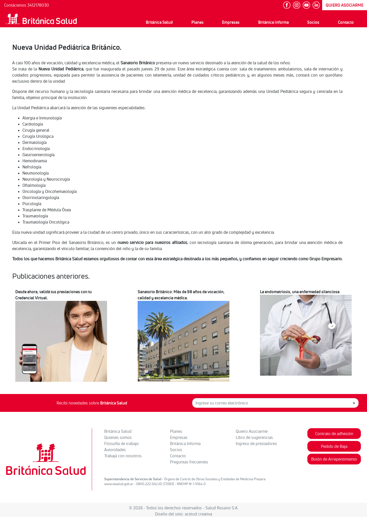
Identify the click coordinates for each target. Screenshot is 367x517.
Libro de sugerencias (254, 437)
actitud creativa (198, 513)
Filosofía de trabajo (121, 443)
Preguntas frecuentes (189, 461)
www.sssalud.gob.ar (118, 484)
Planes (197, 22)
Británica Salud (159, 22)
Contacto (346, 22)
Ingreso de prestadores (256, 443)
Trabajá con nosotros (123, 455)
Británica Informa (273, 22)
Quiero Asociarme (252, 431)
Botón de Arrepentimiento (334, 459)
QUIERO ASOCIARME (344, 5)
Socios (313, 22)
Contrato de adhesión (334, 433)
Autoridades (115, 449)
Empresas (231, 22)
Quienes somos (118, 437)
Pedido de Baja (334, 446)
